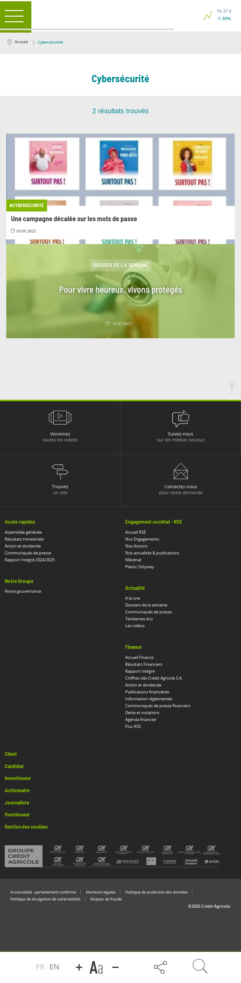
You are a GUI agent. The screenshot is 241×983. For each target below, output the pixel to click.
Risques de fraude (106, 899)
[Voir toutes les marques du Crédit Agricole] (120, 856)
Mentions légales (101, 892)
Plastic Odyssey (139, 566)
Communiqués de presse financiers (157, 705)
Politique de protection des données (157, 892)
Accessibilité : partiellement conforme (43, 892)
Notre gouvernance (23, 591)
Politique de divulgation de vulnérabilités (45, 899)
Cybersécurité (48, 42)
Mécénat (133, 560)
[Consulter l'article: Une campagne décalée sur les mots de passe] (120, 186)
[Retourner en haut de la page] (232, 392)
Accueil (18, 42)
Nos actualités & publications (152, 553)
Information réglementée (148, 699)
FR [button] (41, 966)
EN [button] (54, 966)
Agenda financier (140, 719)
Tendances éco (139, 619)
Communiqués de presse (28, 553)
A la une (132, 598)
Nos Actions (136, 546)
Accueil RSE (135, 532)
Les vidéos (135, 625)
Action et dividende (23, 546)
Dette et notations (142, 712)
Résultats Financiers (143, 664)
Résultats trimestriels (24, 539)
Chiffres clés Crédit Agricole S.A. (154, 678)
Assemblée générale (23, 532)
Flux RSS (133, 726)
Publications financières (147, 692)
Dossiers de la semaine (146, 605)
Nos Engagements (142, 539)
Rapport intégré (140, 671)
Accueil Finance (139, 657)
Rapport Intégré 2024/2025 (30, 560)
